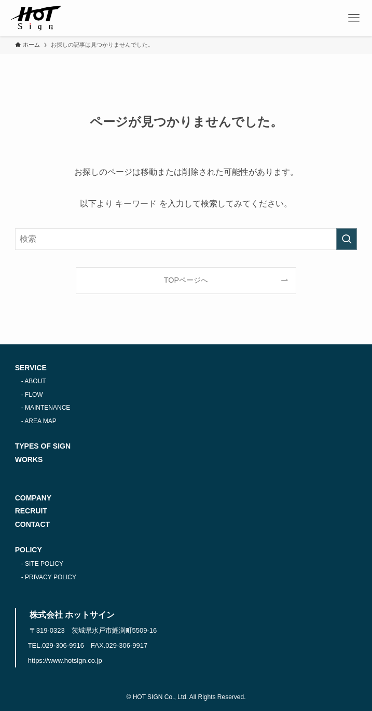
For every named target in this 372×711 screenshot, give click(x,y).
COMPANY (33, 498)
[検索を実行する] (346, 239)
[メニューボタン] (354, 18)
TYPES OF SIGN (43, 446)
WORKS (29, 459)
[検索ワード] (186, 239)
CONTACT (32, 524)
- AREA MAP (39, 421)
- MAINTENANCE (46, 407)
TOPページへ (186, 280)
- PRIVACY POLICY (48, 577)
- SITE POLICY (42, 563)
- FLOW (32, 394)
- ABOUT (33, 381)
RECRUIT (31, 511)
